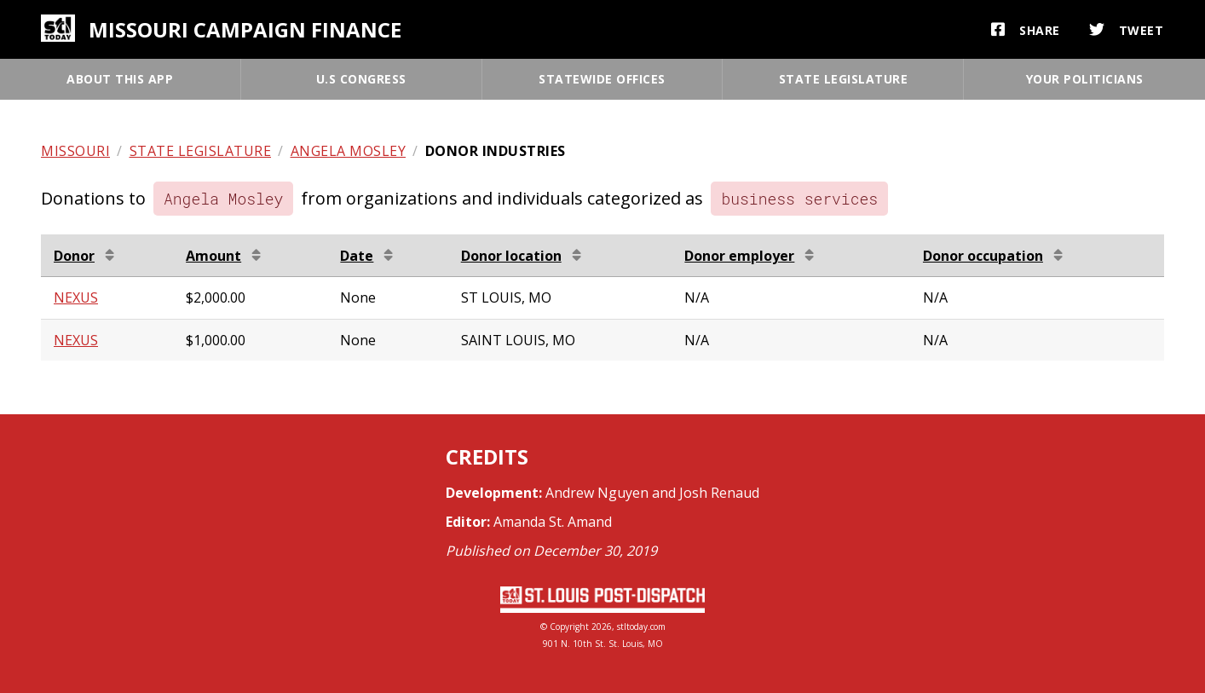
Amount (213, 255)
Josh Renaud (719, 492)
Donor (74, 255)
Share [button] (1025, 29)
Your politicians (1085, 79)
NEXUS (76, 297)
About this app (119, 79)
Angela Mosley (348, 150)
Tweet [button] (1126, 29)
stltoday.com (641, 626)
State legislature (843, 79)
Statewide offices (602, 79)
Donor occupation (983, 255)
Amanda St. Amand (552, 521)
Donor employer (739, 255)
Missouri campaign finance (245, 29)
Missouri (75, 150)
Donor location (511, 255)
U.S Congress (361, 79)
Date (356, 255)
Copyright (569, 626)
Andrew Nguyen (597, 492)
